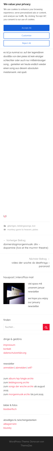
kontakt (7, 349)
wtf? (30, 367)
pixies (35, 229)
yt (5, 216)
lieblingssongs (24, 226)
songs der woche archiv (21, 386)
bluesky (7, 428)
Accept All (26, 28)
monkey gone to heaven (19, 229)
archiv (26, 382)
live (33, 226)
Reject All (26, 43)
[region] (26, 24)
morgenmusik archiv (19, 394)
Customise (26, 35)
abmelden (21, 367)
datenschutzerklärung (14, 353)
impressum (9, 345)
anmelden (8, 367)
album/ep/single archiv (21, 378)
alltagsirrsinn (10, 424)
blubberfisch (10, 409)
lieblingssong (16, 382)
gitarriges (11, 226)
